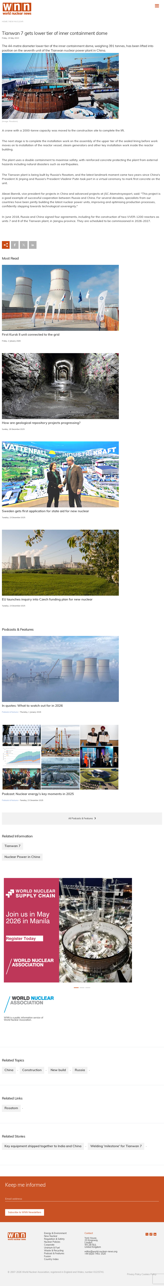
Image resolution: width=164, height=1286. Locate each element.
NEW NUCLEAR (16, 22)
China (8, 1070)
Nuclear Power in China (22, 857)
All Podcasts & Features (80, 818)
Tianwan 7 (12, 846)
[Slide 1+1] (82, 988)
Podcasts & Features (10, 712)
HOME (5, 22)
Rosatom (11, 1108)
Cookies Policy (149, 1274)
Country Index (51, 1259)
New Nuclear (50, 1236)
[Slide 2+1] (87, 988)
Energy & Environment (55, 1233)
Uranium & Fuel (52, 1248)
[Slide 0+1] (76, 988)
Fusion (47, 1256)
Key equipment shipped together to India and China (42, 1146)
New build (58, 1070)
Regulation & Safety (54, 1239)
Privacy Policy (134, 1274)
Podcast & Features (54, 1253)
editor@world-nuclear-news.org (101, 1252)
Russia (80, 1070)
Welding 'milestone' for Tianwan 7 (116, 1146)
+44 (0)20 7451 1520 (95, 1254)
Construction (32, 1070)
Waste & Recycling (53, 1251)
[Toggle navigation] (156, 6)
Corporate (49, 1245)
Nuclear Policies (52, 1242)
